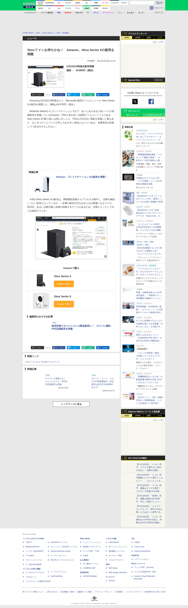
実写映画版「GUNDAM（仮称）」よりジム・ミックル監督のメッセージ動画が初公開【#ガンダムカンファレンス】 (149, 312)
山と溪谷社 (84, 560)
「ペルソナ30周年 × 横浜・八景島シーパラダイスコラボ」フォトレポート (148, 356)
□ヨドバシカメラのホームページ (42, 362)
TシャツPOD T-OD (91, 551)
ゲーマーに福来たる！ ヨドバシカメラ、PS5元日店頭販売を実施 (56, 381)
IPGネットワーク (138, 564)
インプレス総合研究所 (34, 551)
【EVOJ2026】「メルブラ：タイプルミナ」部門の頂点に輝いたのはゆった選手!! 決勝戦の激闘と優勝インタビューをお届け (149, 512)
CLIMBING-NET (89, 568)
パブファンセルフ (141, 559)
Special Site (134, 80)
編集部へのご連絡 (85, 592)
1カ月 (159, 38)
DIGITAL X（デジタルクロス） (63, 560)
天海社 (137, 542)
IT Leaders (30, 556)
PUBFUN (135, 556)
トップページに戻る (71, 404)
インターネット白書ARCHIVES (38, 581)
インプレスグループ (133, 592)
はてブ (75, 95)
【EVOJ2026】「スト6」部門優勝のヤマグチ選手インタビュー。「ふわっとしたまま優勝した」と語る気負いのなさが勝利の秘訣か (149, 481)
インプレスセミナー (59, 556)
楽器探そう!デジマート (92, 547)
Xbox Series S (62, 296)
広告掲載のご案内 (67, 592)
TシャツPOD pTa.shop (143, 567)
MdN (108, 564)
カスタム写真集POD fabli (145, 572)
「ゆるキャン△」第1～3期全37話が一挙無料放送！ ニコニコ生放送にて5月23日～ (149, 400)
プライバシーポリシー (103, 592)
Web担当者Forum (33, 547)
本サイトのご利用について (33, 592)
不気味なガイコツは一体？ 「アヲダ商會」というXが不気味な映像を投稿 (149, 181)
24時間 (137, 38)
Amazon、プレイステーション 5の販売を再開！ (81, 177)
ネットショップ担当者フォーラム (64, 547)
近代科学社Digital (90, 576)
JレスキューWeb (115, 556)
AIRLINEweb (114, 542)
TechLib (112, 581)
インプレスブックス (59, 572)
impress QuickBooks (142, 551)
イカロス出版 (111, 539)
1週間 (148, 38)
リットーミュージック (92, 542)
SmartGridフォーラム (59, 542)
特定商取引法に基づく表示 (155, 592)
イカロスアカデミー (117, 560)
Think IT (29, 542)
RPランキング (132, 115)
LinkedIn (105, 95)
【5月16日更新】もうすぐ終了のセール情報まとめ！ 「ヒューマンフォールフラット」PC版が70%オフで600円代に (149, 254)
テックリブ (110, 577)
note (90, 95)
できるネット (31, 577)
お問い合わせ (52, 592)
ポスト (39, 95)
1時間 (126, 38)
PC (88, 13)
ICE (132, 539)
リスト (48, 95)
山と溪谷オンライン (91, 564)
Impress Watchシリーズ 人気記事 (144, 411)
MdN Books (113, 568)
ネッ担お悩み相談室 (34, 564)
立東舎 (85, 556)
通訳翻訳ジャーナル (117, 551)
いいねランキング (154, 115)
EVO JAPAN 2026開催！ (138, 458)
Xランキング (134, 111)
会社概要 (118, 592)
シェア (60, 95)
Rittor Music (85, 539)
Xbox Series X (62, 276)
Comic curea (139, 547)
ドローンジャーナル (34, 560)
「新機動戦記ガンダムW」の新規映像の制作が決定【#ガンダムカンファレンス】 (149, 379)
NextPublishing (56, 576)
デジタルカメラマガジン (35, 572)
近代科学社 (84, 572)
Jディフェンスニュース (118, 547)
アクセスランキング (137, 33)
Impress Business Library (60, 551)
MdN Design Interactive (118, 572)
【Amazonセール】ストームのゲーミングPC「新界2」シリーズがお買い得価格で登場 (149, 199)
